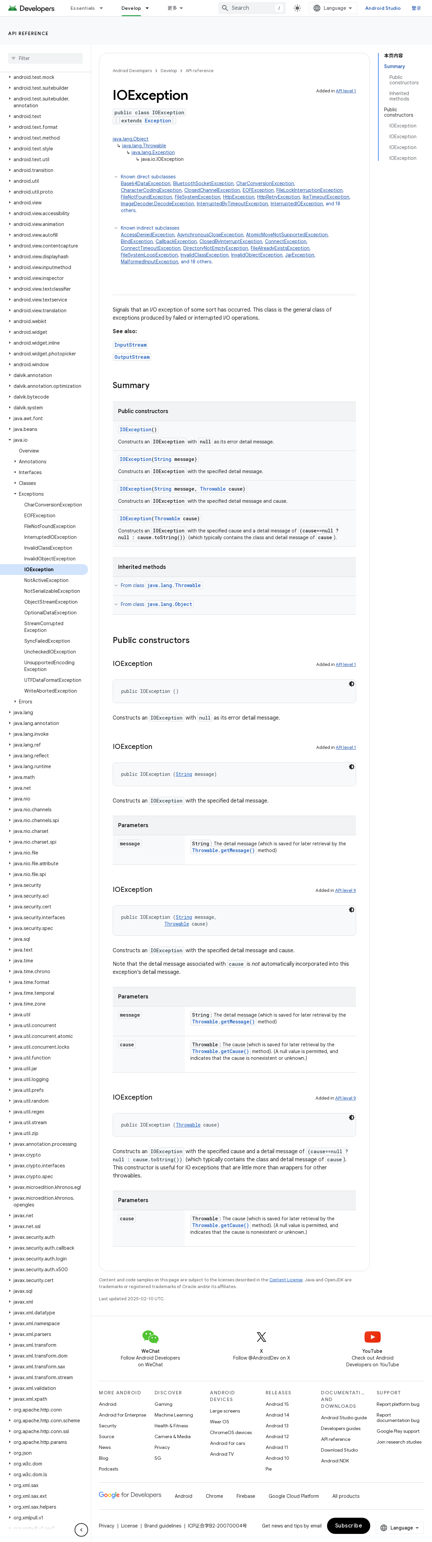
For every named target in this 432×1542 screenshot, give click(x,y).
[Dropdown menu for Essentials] (104, 8)
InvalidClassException (204, 255)
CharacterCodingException (151, 190)
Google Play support (398, 1431)
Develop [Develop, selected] (131, 8)
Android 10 (277, 1458)
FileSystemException (197, 197)
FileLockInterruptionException (309, 190)
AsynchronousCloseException (210, 235)
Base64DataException (145, 183)
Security (107, 1426)
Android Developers (132, 71)
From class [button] (161, 585)
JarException (299, 255)
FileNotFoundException (146, 197)
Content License (286, 1280)
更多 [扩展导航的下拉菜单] (172, 8)
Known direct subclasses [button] (238, 194)
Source (106, 1436)
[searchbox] (45, 58)
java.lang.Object (130, 139)
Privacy (162, 1447)
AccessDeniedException (147, 235)
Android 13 (277, 1426)
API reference (28, 33)
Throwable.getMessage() (223, 850)
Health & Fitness (171, 1426)
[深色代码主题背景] (352, 684)
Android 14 (277, 1415)
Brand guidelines (162, 1526)
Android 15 (277, 1404)
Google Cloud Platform (294, 1496)
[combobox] (252, 8)
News (105, 1447)
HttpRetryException (278, 197)
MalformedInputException (149, 262)
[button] (44, 77)
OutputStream (132, 357)
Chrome (214, 1496)
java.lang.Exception (153, 152)
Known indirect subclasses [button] (238, 245)
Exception (158, 120)
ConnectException (285, 241)
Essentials (83, 8)
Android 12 (277, 1436)
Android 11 (277, 1447)
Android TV (222, 1454)
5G (158, 1458)
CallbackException (176, 241)
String (162, 459)
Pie (269, 1469)
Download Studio (339, 1450)
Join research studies (399, 1442)
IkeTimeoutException (326, 197)
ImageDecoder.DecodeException (157, 204)
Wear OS (219, 1422)
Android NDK (335, 1461)
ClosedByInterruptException (230, 241)
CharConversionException (265, 183)
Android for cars (227, 1443)
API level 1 (346, 91)
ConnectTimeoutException (151, 248)
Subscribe (348, 1525)
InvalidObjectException (256, 255)
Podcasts (108, 1469)
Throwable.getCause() (220, 1051)
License (129, 1526)
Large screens (225, 1411)
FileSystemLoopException (149, 255)
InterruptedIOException (297, 204)
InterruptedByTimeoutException (232, 204)
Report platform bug (398, 1404)
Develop (169, 71)
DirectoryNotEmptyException (215, 248)
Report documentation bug (398, 1417)
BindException (137, 241)
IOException (136, 429)
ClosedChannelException (212, 190)
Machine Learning (174, 1415)
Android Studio (383, 8)
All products (345, 1496)
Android (107, 1404)
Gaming (163, 1404)
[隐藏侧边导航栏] (81, 1530)
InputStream (130, 345)
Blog (103, 1458)
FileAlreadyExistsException (280, 248)
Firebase (246, 1496)
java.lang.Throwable (144, 146)
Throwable (213, 489)
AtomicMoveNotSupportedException (287, 235)
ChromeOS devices (231, 1432)
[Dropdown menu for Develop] (150, 8)
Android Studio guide (344, 1418)
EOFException (258, 190)
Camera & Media (173, 1436)
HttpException (238, 197)
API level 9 (345, 890)
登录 (417, 8)
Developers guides (340, 1428)
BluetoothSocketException (203, 183)
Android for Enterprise (122, 1415)
